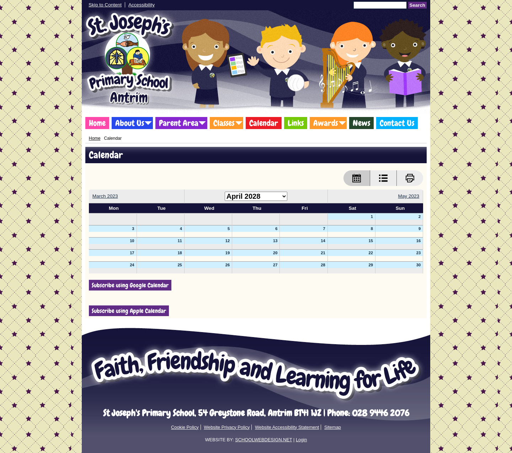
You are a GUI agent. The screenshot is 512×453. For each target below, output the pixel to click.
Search (417, 5)
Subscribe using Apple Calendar (129, 311)
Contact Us (397, 123)
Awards (325, 123)
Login (301, 439)
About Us (129, 123)
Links (296, 123)
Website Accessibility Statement (287, 427)
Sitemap (332, 427)
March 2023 (105, 196)
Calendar (263, 123)
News (361, 123)
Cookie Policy (185, 427)
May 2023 (408, 196)
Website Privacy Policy (227, 427)
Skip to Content (105, 4)
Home (97, 123)
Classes (223, 123)
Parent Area (178, 123)
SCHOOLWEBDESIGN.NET (263, 439)
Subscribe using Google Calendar (130, 285)
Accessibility (141, 4)
